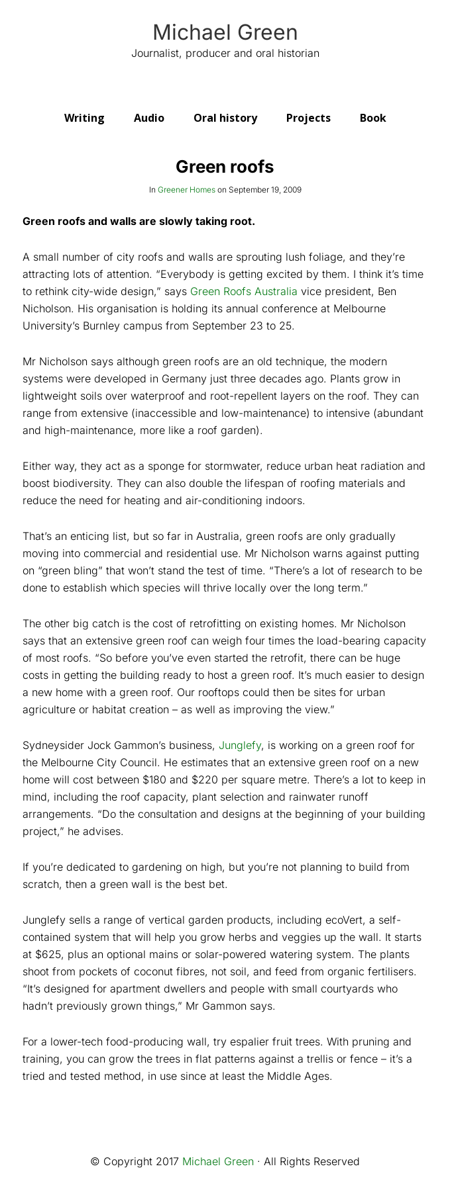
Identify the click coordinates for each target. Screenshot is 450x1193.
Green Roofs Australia (244, 291)
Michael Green (225, 32)
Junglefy (240, 745)
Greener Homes (186, 190)
